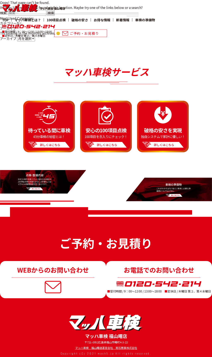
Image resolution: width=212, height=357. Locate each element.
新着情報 (122, 19)
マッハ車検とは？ (27, 19)
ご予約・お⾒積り (84, 33)
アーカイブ (8, 38)
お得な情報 (102, 19)
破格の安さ (79, 19)
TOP (5, 19)
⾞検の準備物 (145, 19)
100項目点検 (56, 19)
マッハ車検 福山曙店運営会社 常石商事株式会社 (106, 348)
